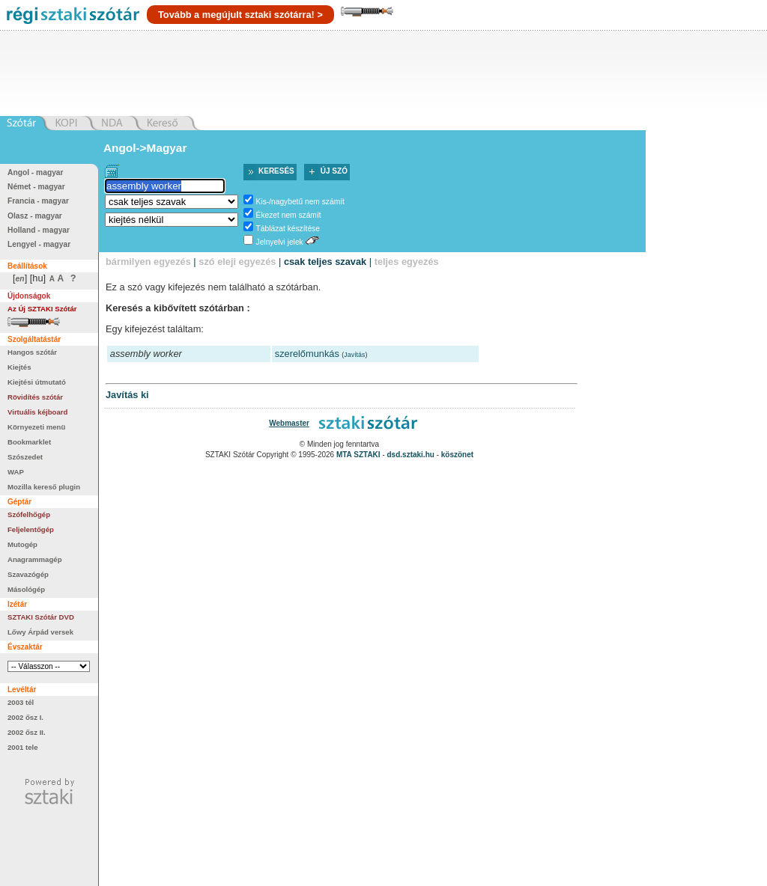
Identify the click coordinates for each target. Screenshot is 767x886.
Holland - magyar (38, 230)
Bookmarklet (29, 442)
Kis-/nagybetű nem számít (300, 202)
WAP (15, 472)
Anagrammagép (34, 559)
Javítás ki (127, 394)
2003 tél (20, 702)
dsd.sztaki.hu (410, 454)
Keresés (276, 171)
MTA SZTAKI (358, 454)
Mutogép (22, 544)
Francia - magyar (38, 201)
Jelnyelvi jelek (279, 242)
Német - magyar (36, 187)
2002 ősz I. (25, 717)
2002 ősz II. (26, 732)
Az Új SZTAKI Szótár (42, 309)
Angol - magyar (35, 172)
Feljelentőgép (30, 529)
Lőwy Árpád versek (40, 632)
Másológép (26, 589)
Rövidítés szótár (35, 397)
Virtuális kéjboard (37, 412)
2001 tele (22, 747)
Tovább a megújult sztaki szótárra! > (240, 14)
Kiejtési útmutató (36, 382)
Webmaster (289, 423)
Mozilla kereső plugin (43, 487)
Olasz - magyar (34, 216)
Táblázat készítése (288, 228)
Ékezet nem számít (288, 215)
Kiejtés (19, 367)
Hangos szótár (32, 352)
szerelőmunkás (307, 353)
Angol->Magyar (145, 147)
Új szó (334, 171)
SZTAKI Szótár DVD (40, 617)
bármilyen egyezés (148, 261)
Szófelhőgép (28, 514)
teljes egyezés (407, 261)
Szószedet (25, 457)
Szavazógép (28, 574)
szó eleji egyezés (237, 261)
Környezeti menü (36, 427)
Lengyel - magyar (38, 244)
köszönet (457, 454)
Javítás (354, 354)
